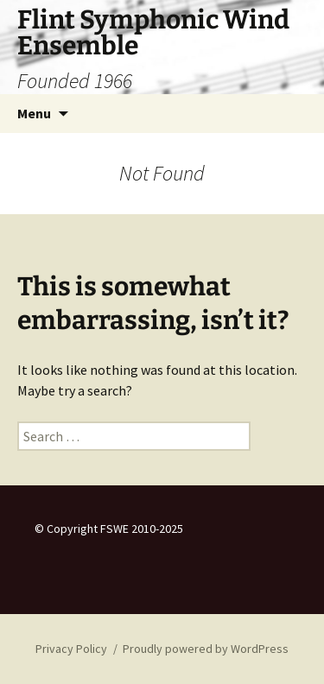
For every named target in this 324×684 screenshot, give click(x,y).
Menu (34, 113)
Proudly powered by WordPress (206, 648)
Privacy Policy (71, 648)
